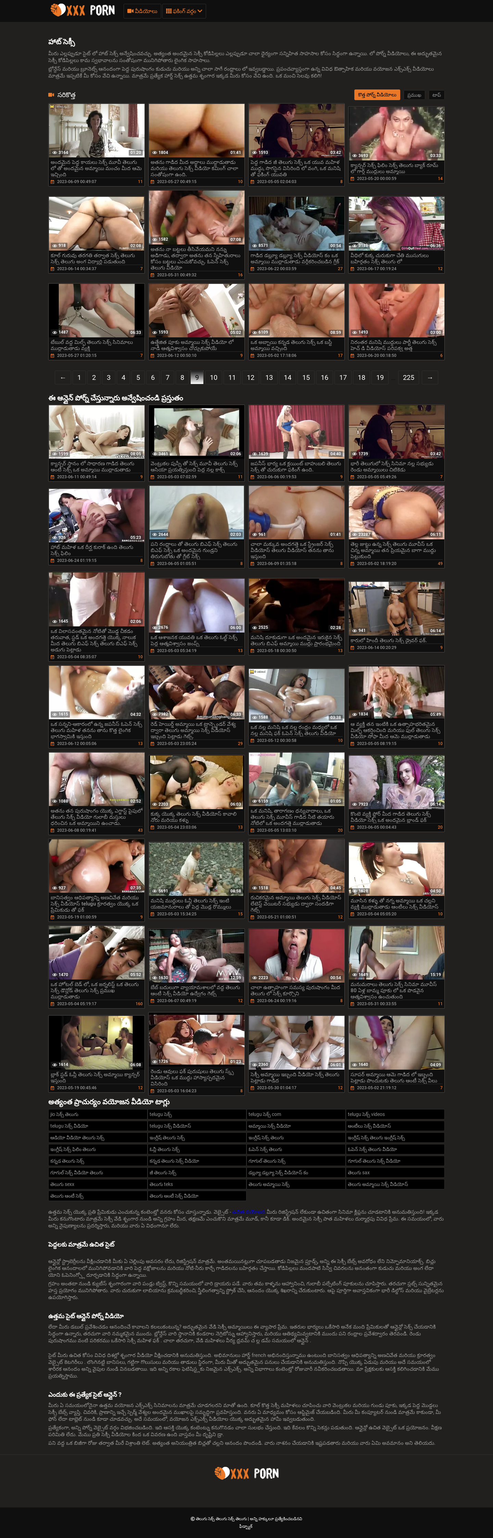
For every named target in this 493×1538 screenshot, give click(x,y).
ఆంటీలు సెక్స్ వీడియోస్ (369, 1126)
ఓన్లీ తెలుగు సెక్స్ (165, 1149)
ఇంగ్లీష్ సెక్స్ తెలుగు (266, 1137)
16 (324, 377)
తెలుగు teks (161, 1184)
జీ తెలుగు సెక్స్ (163, 1172)
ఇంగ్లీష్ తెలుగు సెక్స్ (167, 1137)
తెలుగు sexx (62, 1184)
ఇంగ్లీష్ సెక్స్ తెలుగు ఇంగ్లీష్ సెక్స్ (376, 1137)
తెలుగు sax (359, 1172)
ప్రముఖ (414, 95)
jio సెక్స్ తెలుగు (64, 1114)
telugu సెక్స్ (161, 1114)
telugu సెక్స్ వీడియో (69, 1126)
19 (380, 377)
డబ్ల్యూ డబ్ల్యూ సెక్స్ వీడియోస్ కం (278, 1172)
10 (213, 377)
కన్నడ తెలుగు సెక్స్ (67, 1161)
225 (408, 377)
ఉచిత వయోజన (249, 1212)
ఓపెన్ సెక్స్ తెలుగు (265, 1149)
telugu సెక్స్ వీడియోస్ (170, 1126)
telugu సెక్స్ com (265, 1114)
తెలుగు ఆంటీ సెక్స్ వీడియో (174, 1196)
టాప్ (436, 95)
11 (232, 377)
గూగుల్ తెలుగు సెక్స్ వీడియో (374, 1161)
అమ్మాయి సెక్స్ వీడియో (270, 1126)
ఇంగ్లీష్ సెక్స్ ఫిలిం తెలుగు (73, 1149)
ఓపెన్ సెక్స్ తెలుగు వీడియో (372, 1149)
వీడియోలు (142, 11)
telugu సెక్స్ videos (366, 1114)
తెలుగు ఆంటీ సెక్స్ (67, 1196)
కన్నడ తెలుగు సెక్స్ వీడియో (174, 1161)
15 (306, 377)
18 (361, 377)
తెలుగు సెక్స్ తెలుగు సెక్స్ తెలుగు (222, 1518)
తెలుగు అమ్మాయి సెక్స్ (269, 1184)
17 (343, 377)
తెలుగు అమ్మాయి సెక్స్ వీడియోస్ (378, 1184)
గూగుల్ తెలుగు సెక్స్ (267, 1161)
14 (287, 377)
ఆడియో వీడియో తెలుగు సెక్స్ (77, 1137)
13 (269, 377)
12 (250, 377)
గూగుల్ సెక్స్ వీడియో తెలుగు (76, 1172)
